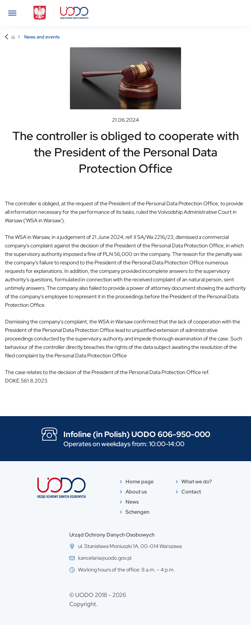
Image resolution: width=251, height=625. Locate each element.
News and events (42, 37)
